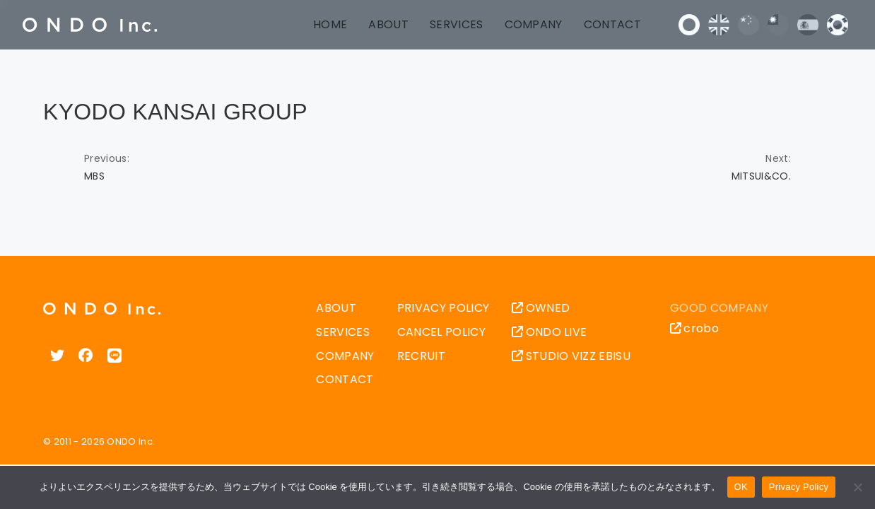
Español (807, 24)
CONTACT (612, 24)
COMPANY (534, 24)
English (718, 24)
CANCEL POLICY (441, 332)
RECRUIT (421, 356)
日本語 (689, 24)
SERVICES (456, 24)
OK (741, 486)
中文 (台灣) (778, 24)
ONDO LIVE (549, 332)
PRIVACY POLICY (443, 308)
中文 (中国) (748, 24)
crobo (694, 328)
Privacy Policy (798, 486)
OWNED (541, 308)
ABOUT (388, 24)
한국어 (837, 24)
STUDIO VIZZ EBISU (571, 356)
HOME (330, 24)
